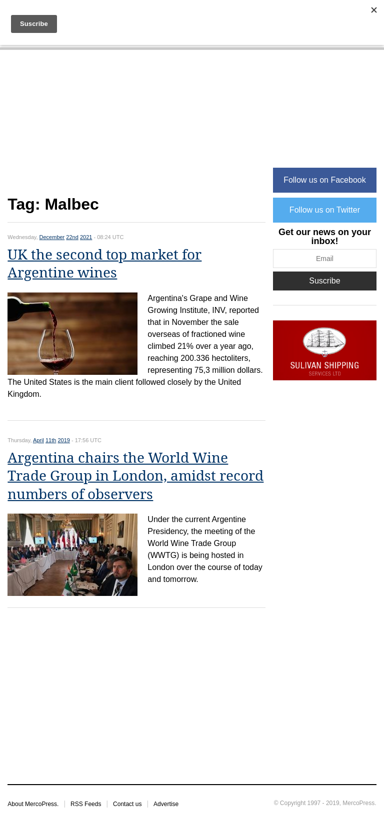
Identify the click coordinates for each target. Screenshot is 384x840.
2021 (86, 237)
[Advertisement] (137, 128)
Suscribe (324, 281)
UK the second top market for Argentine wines (105, 263)
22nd (72, 237)
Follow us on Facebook (325, 180)
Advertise (166, 804)
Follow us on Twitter (325, 210)
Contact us (127, 804)
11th (51, 440)
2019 (64, 440)
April (38, 440)
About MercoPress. (33, 804)
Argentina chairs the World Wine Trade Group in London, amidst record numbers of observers (136, 476)
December (52, 237)
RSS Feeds (85, 804)
